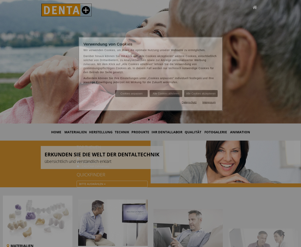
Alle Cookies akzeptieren (201, 93)
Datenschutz (189, 102)
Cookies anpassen (132, 93)
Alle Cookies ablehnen (166, 93)
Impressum (209, 102)
